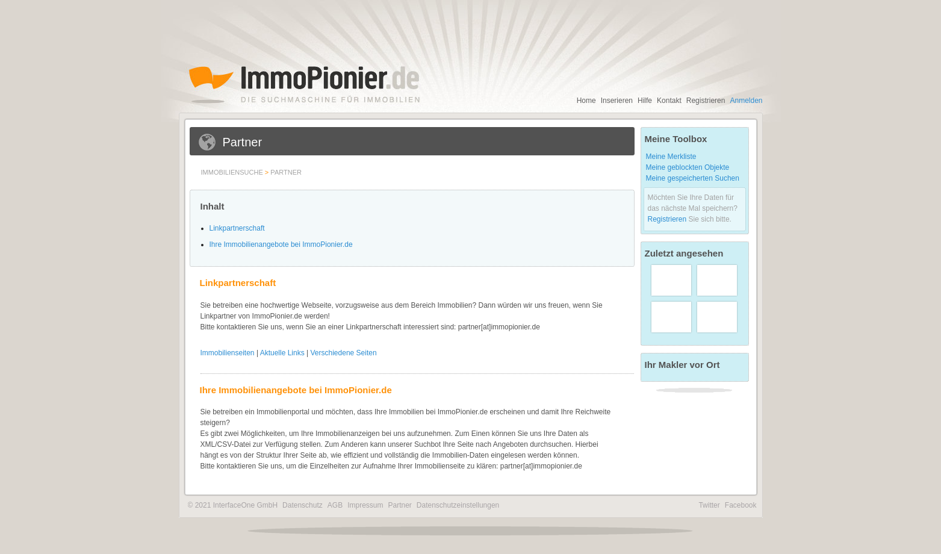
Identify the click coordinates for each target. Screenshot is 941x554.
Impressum (365, 505)
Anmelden (746, 100)
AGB (335, 505)
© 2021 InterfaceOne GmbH (233, 505)
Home (586, 100)
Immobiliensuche (232, 172)
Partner (286, 172)
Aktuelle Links (282, 353)
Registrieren (705, 100)
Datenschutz (302, 505)
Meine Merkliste (671, 156)
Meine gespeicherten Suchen (692, 178)
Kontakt (669, 100)
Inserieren (617, 100)
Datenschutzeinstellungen (458, 505)
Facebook (741, 505)
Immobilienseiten (227, 353)
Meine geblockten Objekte (688, 167)
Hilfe (645, 100)
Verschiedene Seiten (344, 353)
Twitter (708, 505)
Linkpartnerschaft (237, 228)
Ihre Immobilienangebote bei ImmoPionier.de (281, 244)
